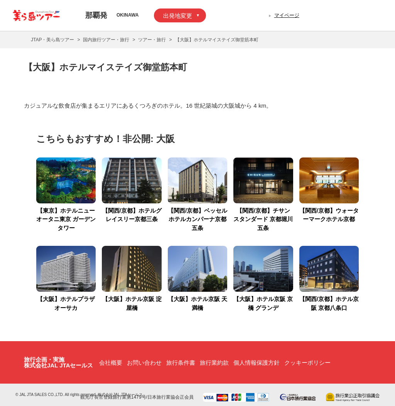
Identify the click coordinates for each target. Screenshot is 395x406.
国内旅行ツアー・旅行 (106, 39)
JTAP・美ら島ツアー (52, 39)
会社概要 (110, 362)
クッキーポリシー (307, 362)
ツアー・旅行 (152, 39)
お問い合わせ (144, 362)
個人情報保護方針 (256, 362)
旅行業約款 (214, 362)
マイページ (286, 15)
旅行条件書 (180, 362)
